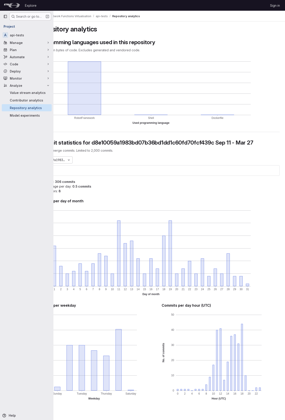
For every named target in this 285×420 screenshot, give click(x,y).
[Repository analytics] (27, 107)
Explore (31, 5)
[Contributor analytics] (27, 100)
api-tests (69, 170)
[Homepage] (11, 5)
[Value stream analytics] (27, 92)
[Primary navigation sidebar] (5, 16)
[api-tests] (27, 35)
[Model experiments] (27, 115)
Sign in (275, 5)
